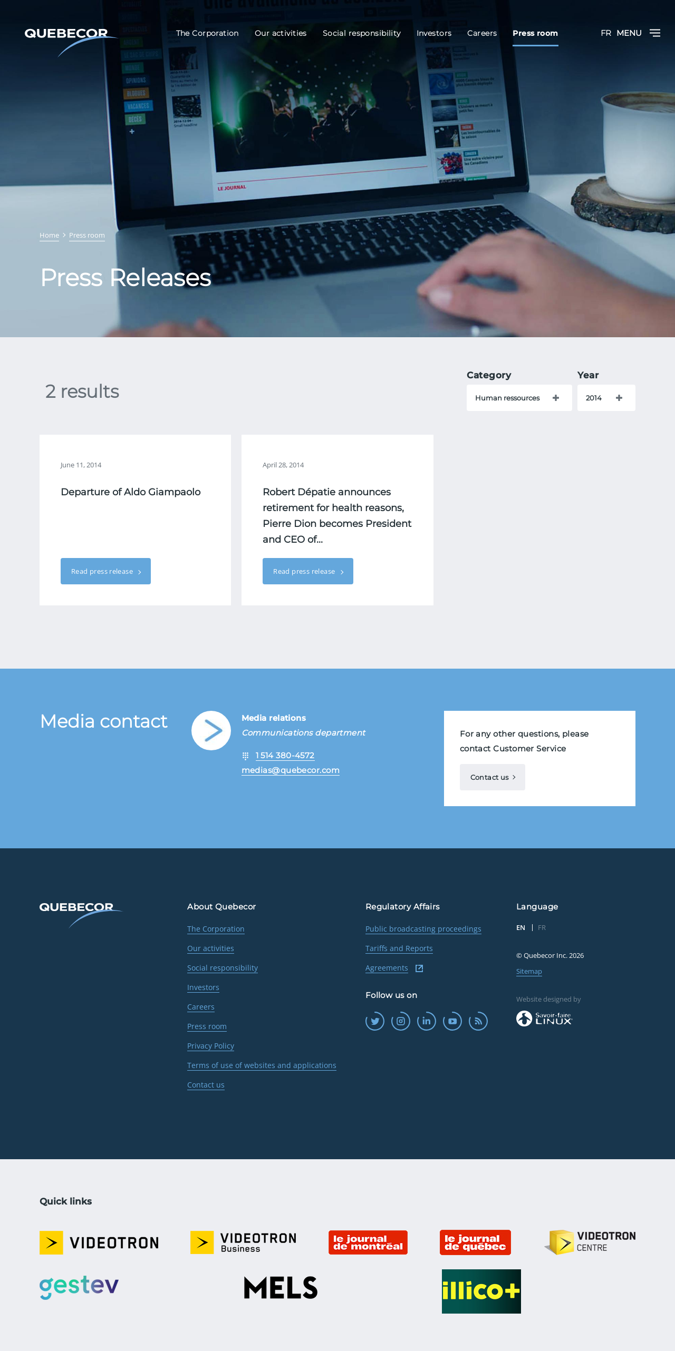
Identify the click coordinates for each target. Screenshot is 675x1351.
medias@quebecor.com (291, 770)
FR (606, 33)
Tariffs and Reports (399, 948)
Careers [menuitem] (482, 33)
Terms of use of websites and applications (261, 1065)
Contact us (489, 777)
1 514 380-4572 (285, 755)
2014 (594, 398)
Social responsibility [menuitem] (362, 33)
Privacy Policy (210, 1046)
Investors (203, 987)
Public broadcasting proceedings (423, 929)
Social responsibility (222, 968)
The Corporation (216, 929)
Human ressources (507, 398)
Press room (207, 1026)
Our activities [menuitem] (281, 33)
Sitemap (529, 971)
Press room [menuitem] (535, 33)
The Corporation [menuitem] (207, 33)
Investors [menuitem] (434, 33)
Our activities (210, 948)
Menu (638, 33)
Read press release (102, 571)
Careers (201, 1007)
